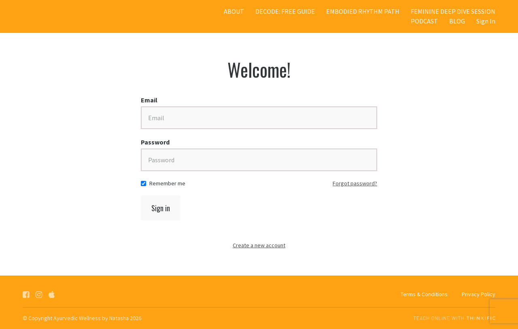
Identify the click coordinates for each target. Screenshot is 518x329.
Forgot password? (355, 183)
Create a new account (259, 245)
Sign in (160, 208)
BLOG (457, 21)
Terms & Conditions (424, 294)
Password (155, 142)
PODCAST (424, 21)
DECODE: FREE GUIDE (285, 11)
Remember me (167, 183)
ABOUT (234, 11)
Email (149, 100)
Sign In (485, 21)
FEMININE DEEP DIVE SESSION (453, 11)
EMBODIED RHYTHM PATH (362, 11)
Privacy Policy (478, 294)
